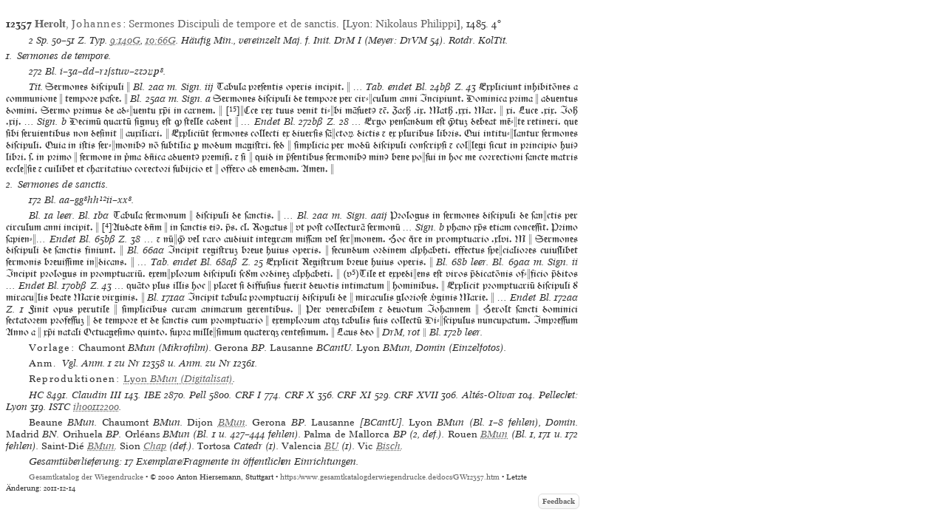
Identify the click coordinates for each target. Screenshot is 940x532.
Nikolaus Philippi (416, 23)
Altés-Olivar (489, 395)
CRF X (300, 395)
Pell (197, 395)
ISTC (59, 406)
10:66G (161, 40)
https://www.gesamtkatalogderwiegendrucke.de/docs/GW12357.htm (390, 477)
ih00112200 (96, 406)
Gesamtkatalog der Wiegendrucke (86, 477)
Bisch (388, 446)
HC (36, 395)
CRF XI (354, 395)
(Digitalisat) (178, 378)
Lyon (357, 23)
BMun (231, 422)
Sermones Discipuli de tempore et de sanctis (232, 23)
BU (331, 446)
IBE (152, 395)
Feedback (558, 501)
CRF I (248, 395)
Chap (154, 446)
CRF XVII (416, 395)
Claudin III (97, 395)
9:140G (125, 40)
